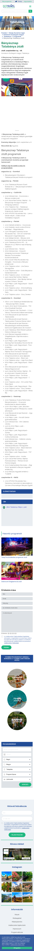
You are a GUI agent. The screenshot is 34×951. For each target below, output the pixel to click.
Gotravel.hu (13, 850)
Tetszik (9, 858)
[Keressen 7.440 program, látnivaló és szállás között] (15, 11)
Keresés (25, 784)
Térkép (18, 1)
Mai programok (6, 1)
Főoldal (4, 33)
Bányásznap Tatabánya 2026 (12, 44)
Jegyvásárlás (28, 1)
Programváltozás (17, 932)
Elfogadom (17, 948)
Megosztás (25, 858)
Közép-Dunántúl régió (17, 33)
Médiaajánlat (17, 918)
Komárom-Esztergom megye (14, 35)
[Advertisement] (17, 118)
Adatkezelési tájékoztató (17, 925)
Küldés (6, 647)
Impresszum (17, 929)
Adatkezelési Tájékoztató (11, 643)
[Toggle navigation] (30, 6)
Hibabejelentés (17, 922)
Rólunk (17, 914)
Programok (17, 36)
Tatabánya (7, 36)
